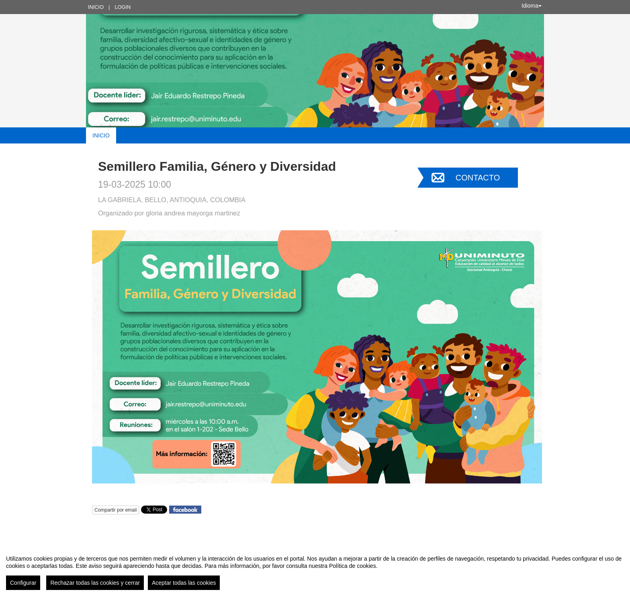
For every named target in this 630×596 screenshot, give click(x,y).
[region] (315, 569)
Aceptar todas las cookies (184, 583)
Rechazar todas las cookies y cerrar (95, 583)
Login (123, 7)
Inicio (96, 7)
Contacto (478, 177)
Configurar (23, 583)
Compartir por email (115, 510)
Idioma (532, 5)
